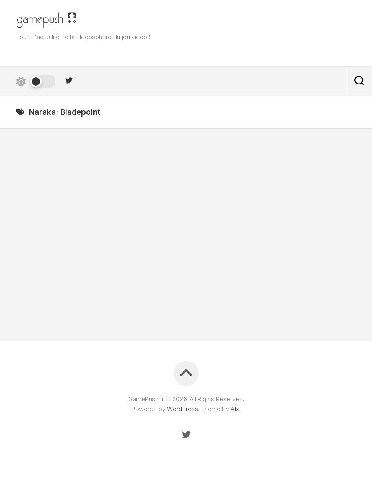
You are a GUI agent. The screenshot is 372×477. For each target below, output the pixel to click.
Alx (235, 409)
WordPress (182, 409)
